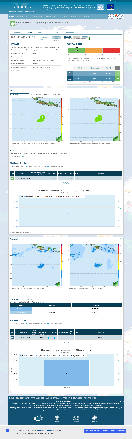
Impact (29, 32)
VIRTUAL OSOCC (37, 16)
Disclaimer (59, 401)
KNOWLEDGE (76, 16)
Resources (70, 32)
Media (58, 32)
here (89, 60)
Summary (17, 32)
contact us (103, 1)
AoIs (33, 151)
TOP (121, 90)
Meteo (39, 32)
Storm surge (94, 68)
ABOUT (87, 16)
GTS (49, 32)
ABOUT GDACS (90, 398)
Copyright (67, 401)
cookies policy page (44, 430)
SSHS (22, 156)
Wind (80, 68)
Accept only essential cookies (114, 431)
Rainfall (108, 68)
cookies (121, 401)
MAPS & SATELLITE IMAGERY (58, 16)
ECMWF (85, 37)
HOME (11, 16)
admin (120, 1)
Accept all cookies (92, 431)
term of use (95, 1)
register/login (112, 1)
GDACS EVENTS (22, 16)
